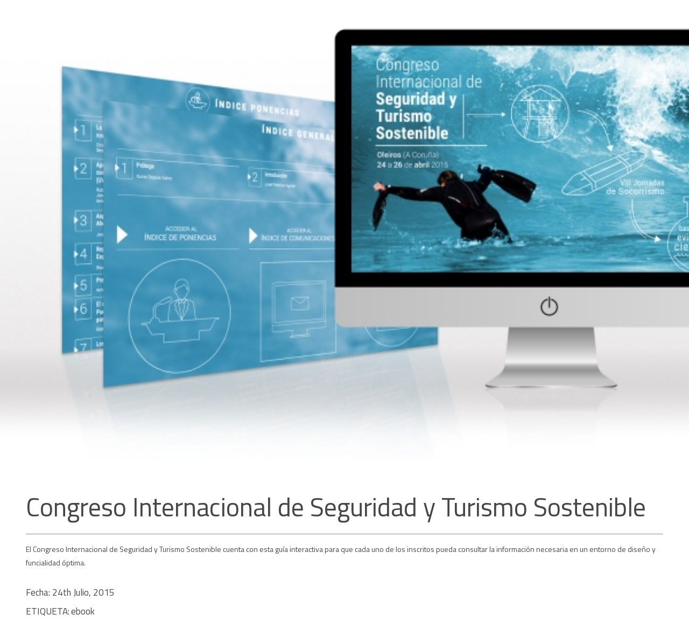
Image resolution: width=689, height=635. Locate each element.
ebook (83, 611)
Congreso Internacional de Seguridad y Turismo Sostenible (336, 507)
